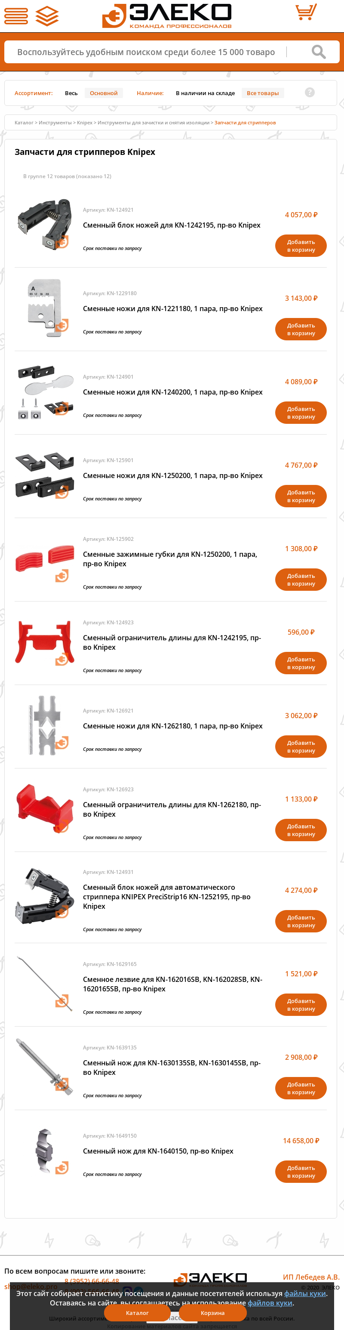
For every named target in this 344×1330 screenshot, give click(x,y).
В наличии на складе (205, 93)
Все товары (263, 93)
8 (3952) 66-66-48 (91, 1281)
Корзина (213, 1313)
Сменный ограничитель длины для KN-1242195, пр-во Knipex (172, 642)
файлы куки (305, 1293)
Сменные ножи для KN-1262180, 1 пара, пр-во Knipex (173, 726)
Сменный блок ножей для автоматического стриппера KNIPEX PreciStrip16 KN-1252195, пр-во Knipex (167, 897)
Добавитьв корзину (301, 245)
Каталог (24, 122)
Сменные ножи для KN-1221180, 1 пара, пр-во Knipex (173, 308)
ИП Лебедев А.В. (311, 1277)
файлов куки (270, 1303)
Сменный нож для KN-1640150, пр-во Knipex (158, 1151)
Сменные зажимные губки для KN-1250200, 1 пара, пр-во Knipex (170, 558)
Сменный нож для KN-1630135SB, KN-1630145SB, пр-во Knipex (172, 1067)
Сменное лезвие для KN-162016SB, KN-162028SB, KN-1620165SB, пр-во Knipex (172, 984)
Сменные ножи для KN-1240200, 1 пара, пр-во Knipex (173, 392)
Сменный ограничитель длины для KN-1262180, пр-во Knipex (172, 809)
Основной (104, 93)
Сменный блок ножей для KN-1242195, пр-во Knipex (172, 225)
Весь (71, 93)
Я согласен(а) (172, 1317)
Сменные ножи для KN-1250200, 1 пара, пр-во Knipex (173, 475)
